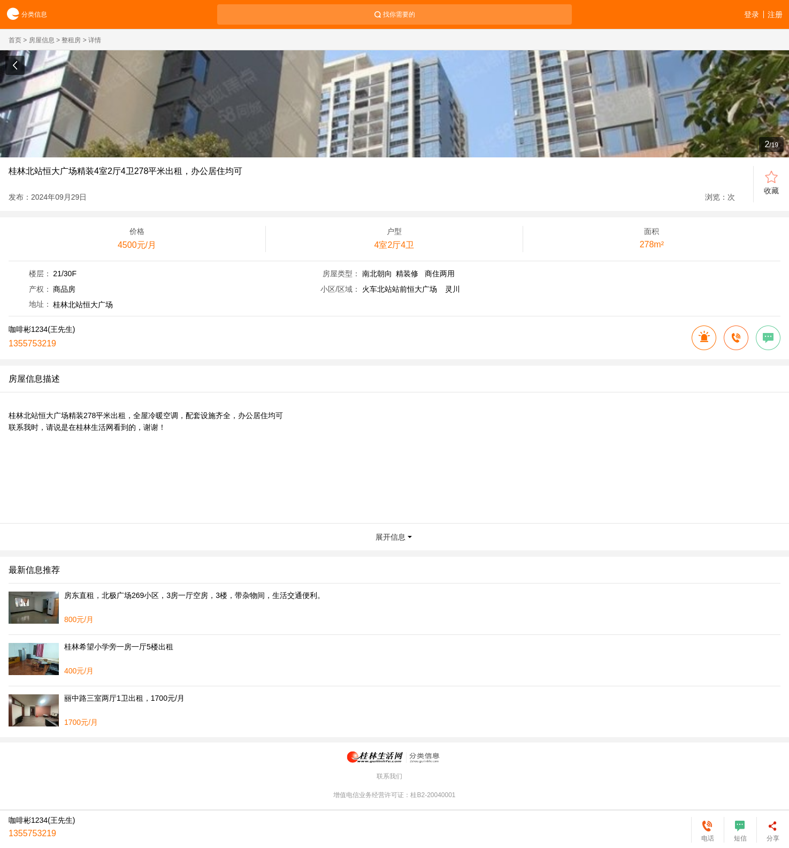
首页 (15, 40)
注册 (775, 14)
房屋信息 (42, 40)
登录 (751, 14)
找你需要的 (399, 14)
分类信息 (23, 15)
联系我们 (389, 776)
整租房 (71, 40)
